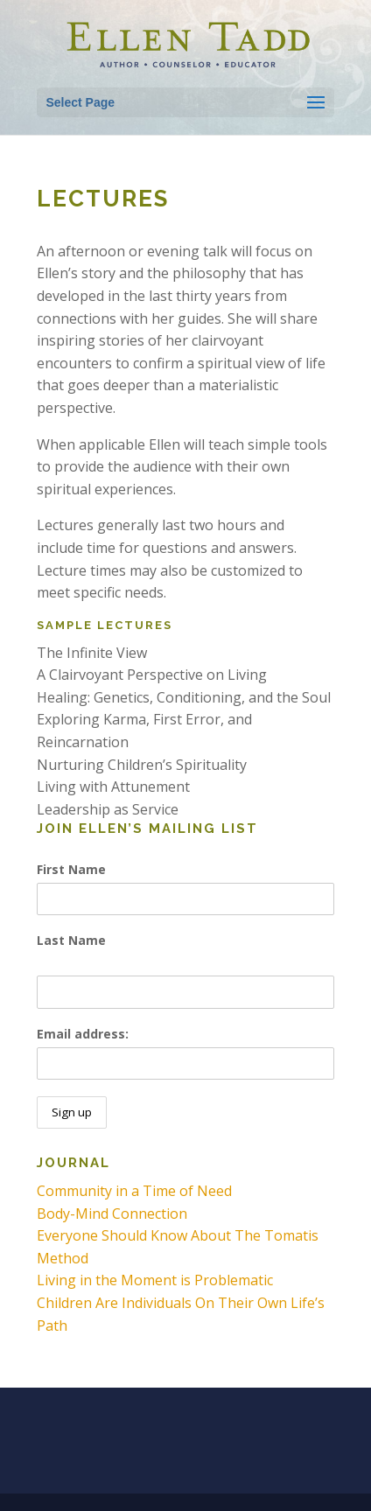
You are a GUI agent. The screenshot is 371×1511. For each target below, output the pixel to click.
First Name (71, 869)
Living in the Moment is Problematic (155, 1280)
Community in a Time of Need (134, 1190)
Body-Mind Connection (112, 1213)
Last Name (71, 940)
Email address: (83, 1033)
